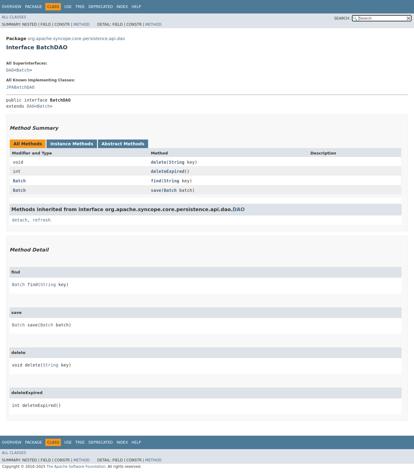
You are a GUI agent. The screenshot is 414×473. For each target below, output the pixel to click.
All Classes (14, 17)
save (156, 190)
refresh (41, 220)
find (156, 180)
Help (136, 7)
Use (68, 7)
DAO (10, 70)
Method (81, 24)
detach (20, 220)
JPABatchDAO (20, 87)
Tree (80, 7)
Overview (11, 7)
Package (33, 7)
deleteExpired (168, 171)
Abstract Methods (123, 143)
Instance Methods (71, 143)
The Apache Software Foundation (76, 466)
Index (122, 7)
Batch (23, 70)
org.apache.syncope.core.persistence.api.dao (76, 38)
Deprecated (100, 7)
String (177, 162)
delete (158, 162)
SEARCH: (342, 18)
